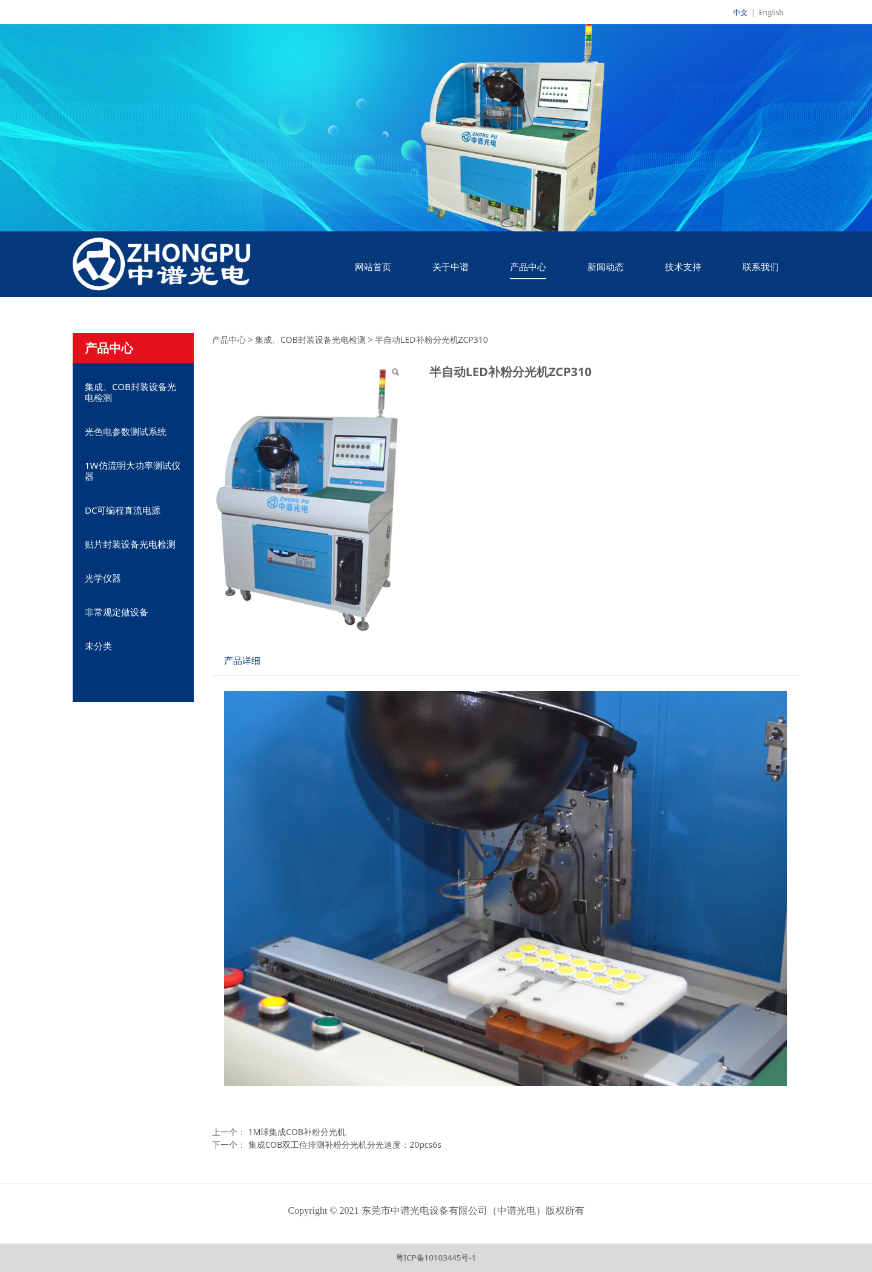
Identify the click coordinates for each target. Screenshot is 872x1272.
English (771, 12)
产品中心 (528, 266)
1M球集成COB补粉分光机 (297, 1132)
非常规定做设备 (116, 612)
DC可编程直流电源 (122, 510)
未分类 (98, 646)
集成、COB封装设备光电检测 (130, 391)
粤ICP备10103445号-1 (436, 1257)
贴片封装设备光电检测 (130, 544)
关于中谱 (450, 266)
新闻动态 (605, 266)
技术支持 (683, 266)
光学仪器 (103, 578)
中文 (740, 12)
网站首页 (373, 266)
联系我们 (760, 266)
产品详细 (242, 660)
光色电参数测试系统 (126, 431)
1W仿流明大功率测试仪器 (132, 470)
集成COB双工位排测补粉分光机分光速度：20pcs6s (344, 1144)
